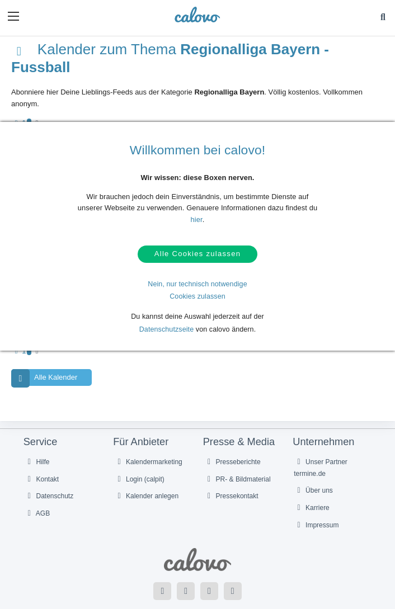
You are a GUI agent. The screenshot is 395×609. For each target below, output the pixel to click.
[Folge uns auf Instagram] (233, 536)
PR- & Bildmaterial (237, 424)
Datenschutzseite (166, 334)
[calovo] (197, 14)
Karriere (312, 453)
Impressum (316, 471)
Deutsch (199, 561)
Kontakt (42, 424)
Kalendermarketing (148, 407)
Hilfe (37, 407)
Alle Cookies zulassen (197, 256)
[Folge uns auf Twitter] (186, 536)
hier (197, 219)
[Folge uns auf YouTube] (209, 536)
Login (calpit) (139, 424)
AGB (37, 459)
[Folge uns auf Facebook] (162, 536)
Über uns (313, 436)
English (223, 561)
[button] (13, 16)
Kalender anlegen (146, 442)
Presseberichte (232, 407)
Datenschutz (49, 442)
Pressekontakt (231, 442)
